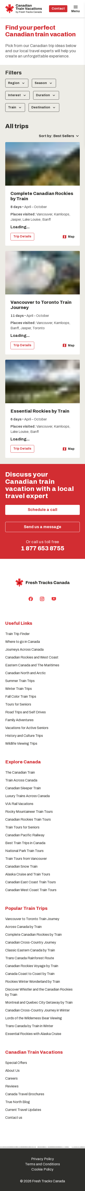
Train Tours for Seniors (22, 827)
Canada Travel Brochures (24, 1094)
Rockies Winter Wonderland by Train (32, 981)
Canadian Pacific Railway (24, 835)
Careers (11, 1078)
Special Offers (16, 1063)
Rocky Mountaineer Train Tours (29, 811)
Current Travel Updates (23, 1110)
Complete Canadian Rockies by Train (33, 934)
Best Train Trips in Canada (25, 843)
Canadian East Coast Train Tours (30, 882)
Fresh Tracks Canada (48, 1181)
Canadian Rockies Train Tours (28, 819)
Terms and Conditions (42, 1164)
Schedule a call (42, 509)
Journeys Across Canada (24, 649)
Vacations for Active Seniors (26, 728)
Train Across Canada (21, 780)
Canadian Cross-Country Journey (30, 942)
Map (69, 237)
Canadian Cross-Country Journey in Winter (37, 1010)
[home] (23, 8)
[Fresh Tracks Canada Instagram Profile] (42, 598)
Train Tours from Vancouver (26, 858)
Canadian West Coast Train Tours (30, 890)
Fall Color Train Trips (20, 696)
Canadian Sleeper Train (23, 788)
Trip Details (22, 236)
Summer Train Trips (20, 681)
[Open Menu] (75, 8)
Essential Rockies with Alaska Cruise (33, 1034)
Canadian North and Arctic (25, 673)
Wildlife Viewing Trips (21, 743)
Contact (58, 8)
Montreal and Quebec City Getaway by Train (39, 1002)
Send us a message (42, 527)
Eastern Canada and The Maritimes (32, 665)
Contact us (13, 1117)
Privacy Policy (42, 1159)
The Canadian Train (20, 772)
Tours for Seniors (18, 704)
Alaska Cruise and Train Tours (27, 874)
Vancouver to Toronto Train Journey (32, 919)
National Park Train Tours (24, 851)
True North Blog (17, 1102)
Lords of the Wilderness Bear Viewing (33, 1018)
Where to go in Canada (22, 641)
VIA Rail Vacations (19, 804)
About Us (12, 1070)
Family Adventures (19, 720)
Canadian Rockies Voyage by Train (31, 966)
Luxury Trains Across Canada (27, 796)
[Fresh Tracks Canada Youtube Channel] (53, 598)
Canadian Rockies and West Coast (31, 657)
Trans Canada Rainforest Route (29, 958)
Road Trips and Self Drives (25, 712)
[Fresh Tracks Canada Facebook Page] (31, 599)
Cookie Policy (42, 1169)
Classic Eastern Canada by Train (30, 950)
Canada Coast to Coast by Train (29, 974)
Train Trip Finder (17, 634)
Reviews (12, 1086)
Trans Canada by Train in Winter (29, 1026)
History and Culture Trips (24, 735)
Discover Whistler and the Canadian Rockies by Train (39, 992)
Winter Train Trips (18, 688)
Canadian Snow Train (21, 866)
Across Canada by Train (23, 927)
